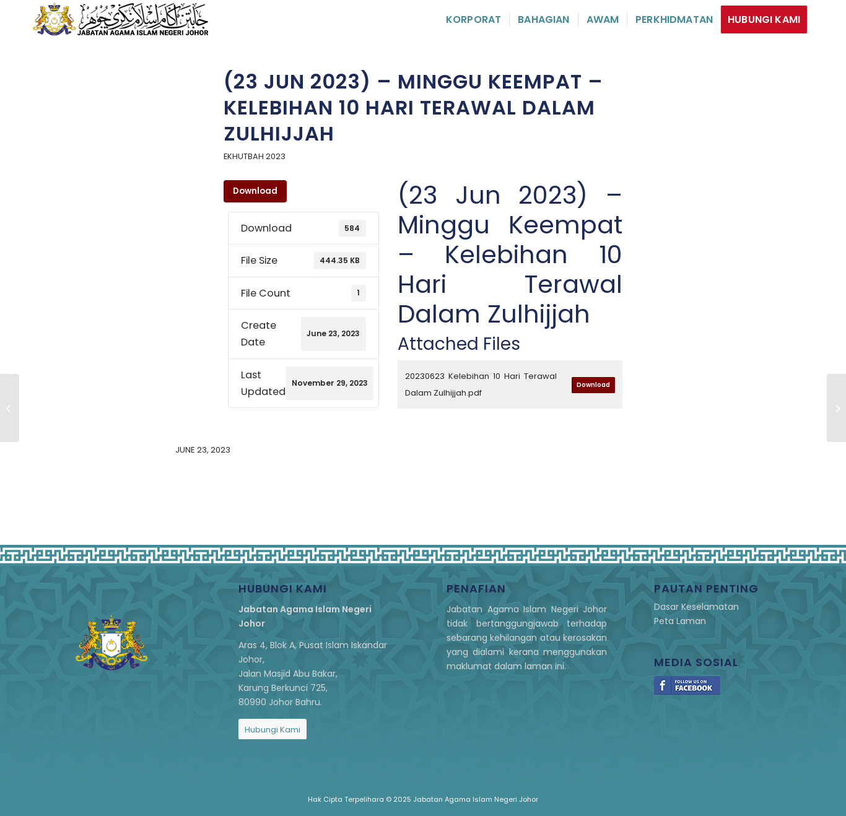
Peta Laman (680, 621)
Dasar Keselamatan (696, 607)
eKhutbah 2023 (255, 156)
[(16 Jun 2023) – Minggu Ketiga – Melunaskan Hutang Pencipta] (9, 408)
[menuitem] (473, 19)
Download (255, 191)
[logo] (121, 19)
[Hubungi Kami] (272, 729)
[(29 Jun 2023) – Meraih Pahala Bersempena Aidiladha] (836, 408)
